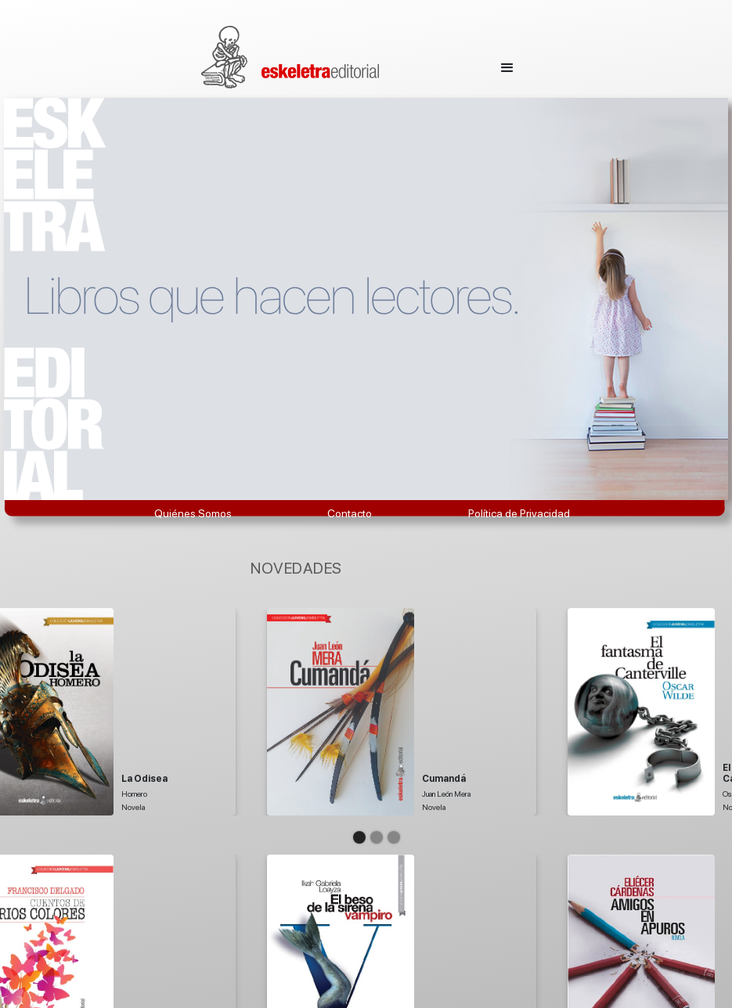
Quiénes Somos (193, 513)
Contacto (349, 513)
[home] (290, 57)
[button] (507, 63)
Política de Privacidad (519, 513)
